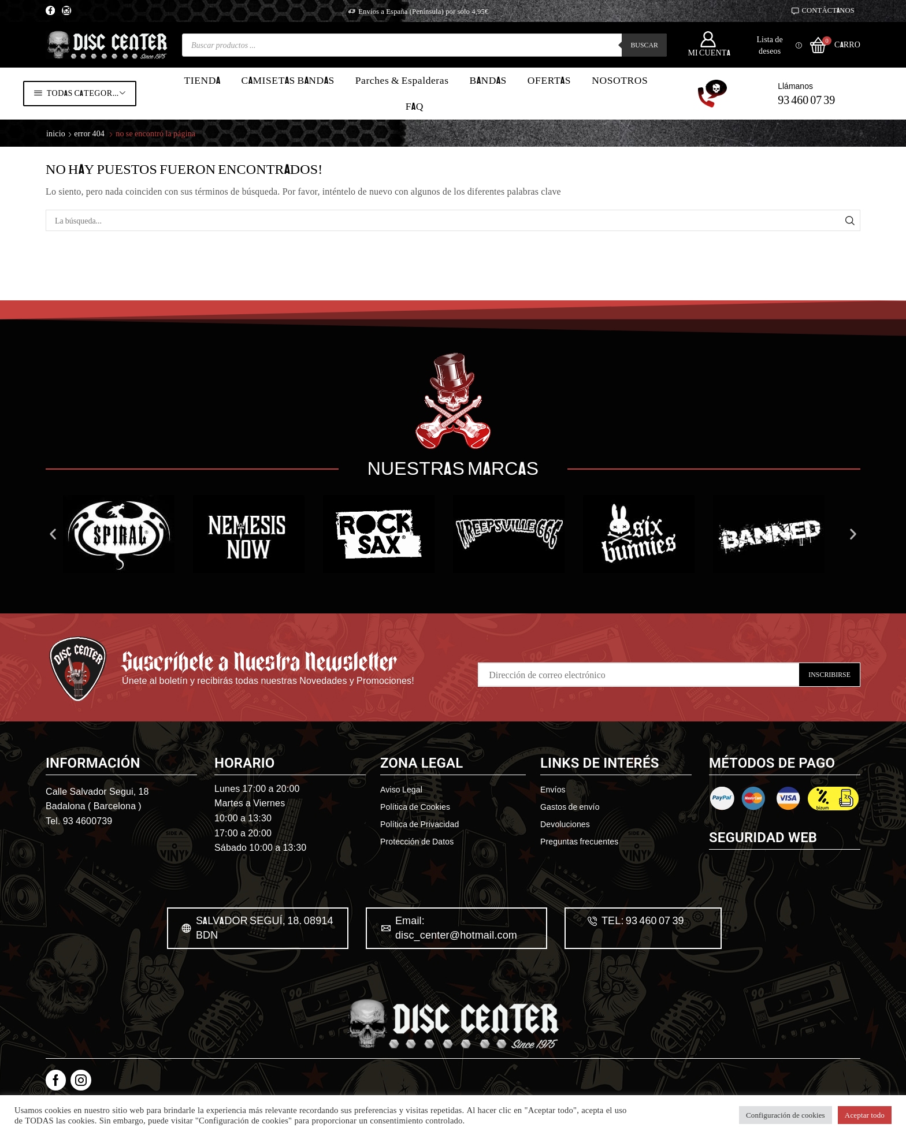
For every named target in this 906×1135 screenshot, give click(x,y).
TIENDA (202, 80)
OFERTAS (549, 80)
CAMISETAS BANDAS (288, 80)
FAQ (415, 106)
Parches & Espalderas (402, 80)
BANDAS (488, 80)
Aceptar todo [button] (865, 1115)
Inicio (55, 133)
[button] (53, 586)
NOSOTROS (620, 80)
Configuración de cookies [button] (785, 1115)
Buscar (644, 44)
